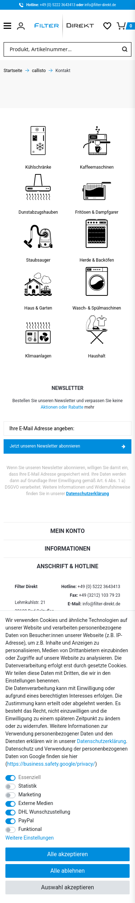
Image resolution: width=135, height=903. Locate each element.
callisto (39, 70)
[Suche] (124, 49)
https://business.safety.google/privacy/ (51, 764)
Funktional (30, 829)
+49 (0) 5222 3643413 (58, 5)
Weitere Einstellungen (29, 838)
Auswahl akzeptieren (67, 887)
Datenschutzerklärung (87, 493)
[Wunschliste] (110, 26)
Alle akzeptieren (67, 854)
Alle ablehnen (67, 870)
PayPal (26, 820)
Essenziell (29, 777)
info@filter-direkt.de (100, 5)
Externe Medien (35, 803)
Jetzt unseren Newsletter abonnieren (67, 446)
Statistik (27, 786)
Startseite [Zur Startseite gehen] (13, 70)
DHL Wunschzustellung (44, 812)
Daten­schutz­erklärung (101, 741)
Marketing (29, 794)
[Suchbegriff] (61, 49)
